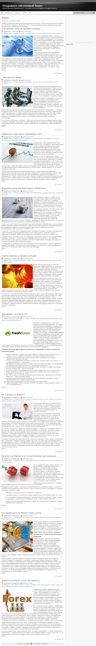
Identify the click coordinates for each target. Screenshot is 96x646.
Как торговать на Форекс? (13, 395)
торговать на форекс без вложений (15, 400)
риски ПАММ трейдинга (36, 192)
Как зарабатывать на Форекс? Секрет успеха (21, 513)
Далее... (4, 70)
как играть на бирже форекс (26, 460)
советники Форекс (48, 82)
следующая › (37, 643)
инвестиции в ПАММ (24, 192)
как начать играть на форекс (53, 460)
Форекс (10, 33)
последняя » (45, 643)
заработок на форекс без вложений (15, 586)
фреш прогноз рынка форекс (43, 318)
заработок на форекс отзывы (26, 517)
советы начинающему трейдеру (40, 260)
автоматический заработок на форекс (45, 584)
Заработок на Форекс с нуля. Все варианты (21, 580)
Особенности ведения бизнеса (16, 318)
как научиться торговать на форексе (28, 399)
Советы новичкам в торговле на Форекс (19, 256)
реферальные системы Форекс (20, 140)
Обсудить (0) (60, 73)
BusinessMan (28, 31)
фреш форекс (55, 318)
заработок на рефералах (25, 138)
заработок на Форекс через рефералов (42, 138)
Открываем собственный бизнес (23, 5)
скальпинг (21, 33)
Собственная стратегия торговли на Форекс (21, 29)
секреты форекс (10, 519)
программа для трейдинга (25, 82)
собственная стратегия (30, 33)
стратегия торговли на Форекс (44, 33)
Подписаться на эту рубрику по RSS (11, 20)
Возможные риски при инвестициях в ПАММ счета (24, 188)
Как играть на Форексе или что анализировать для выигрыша (29, 456)
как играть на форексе (39, 460)
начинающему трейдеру (25, 260)
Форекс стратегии (57, 33)
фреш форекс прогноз (15, 320)
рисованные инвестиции (49, 192)
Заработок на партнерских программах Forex (22, 134)
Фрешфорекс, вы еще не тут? (15, 314)
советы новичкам (52, 260)
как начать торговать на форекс (46, 399)
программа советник (38, 82)
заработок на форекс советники (42, 517)
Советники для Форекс (12, 77)
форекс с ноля (28, 586)
